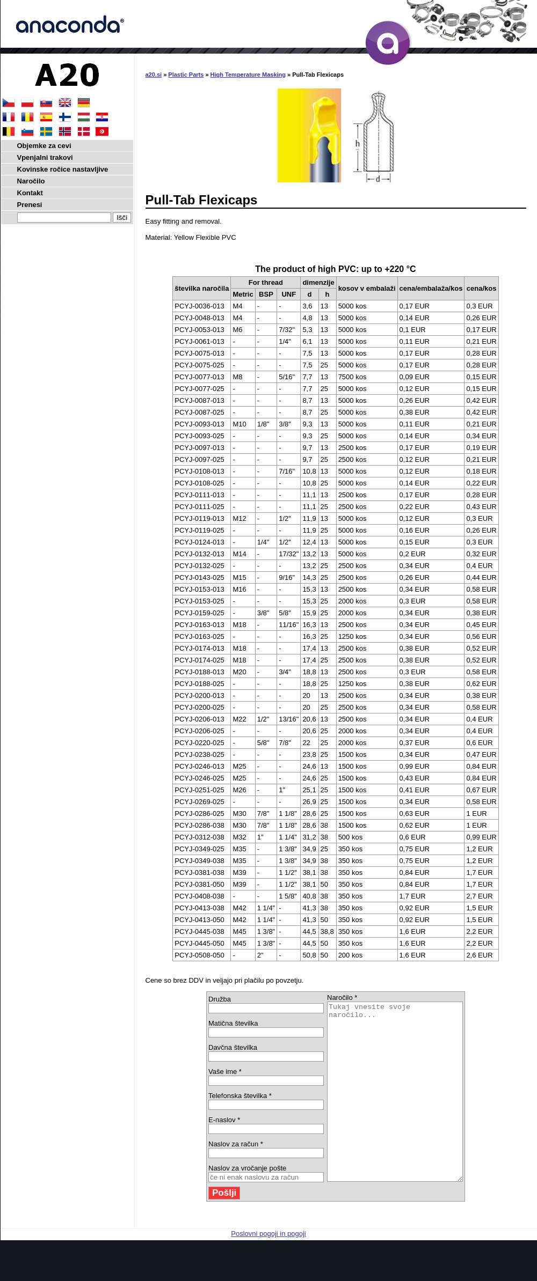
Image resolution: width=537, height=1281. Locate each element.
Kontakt (30, 193)
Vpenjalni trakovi (45, 157)
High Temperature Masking (248, 74)
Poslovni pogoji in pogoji (268, 1269)
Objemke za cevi (44, 146)
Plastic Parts (186, 74)
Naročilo (31, 181)
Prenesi (29, 205)
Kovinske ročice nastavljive (62, 169)
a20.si (154, 74)
